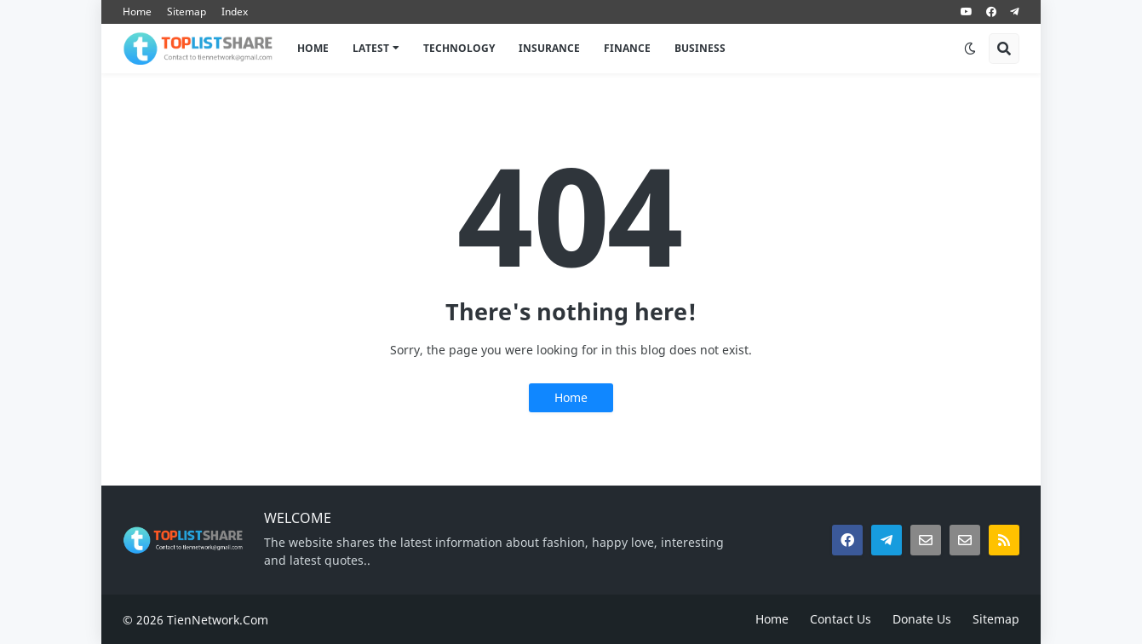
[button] (970, 48)
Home (137, 11)
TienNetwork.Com (217, 620)
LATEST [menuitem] (371, 48)
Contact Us (840, 619)
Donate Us (921, 619)
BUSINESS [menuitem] (700, 48)
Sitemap (186, 11)
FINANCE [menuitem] (627, 48)
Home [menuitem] (313, 48)
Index (234, 11)
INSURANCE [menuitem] (549, 48)
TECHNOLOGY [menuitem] (459, 48)
